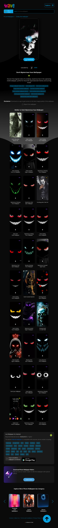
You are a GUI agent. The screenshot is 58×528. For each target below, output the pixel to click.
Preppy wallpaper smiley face (17, 86)
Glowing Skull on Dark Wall (42, 329)
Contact (11, 518)
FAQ (43, 518)
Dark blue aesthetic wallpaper (37, 88)
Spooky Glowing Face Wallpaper (29, 266)
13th (33, 68)
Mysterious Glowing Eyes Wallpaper (42, 392)
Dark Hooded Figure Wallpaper (29, 171)
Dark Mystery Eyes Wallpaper (29, 392)
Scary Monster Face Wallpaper (42, 360)
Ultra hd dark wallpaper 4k (37, 94)
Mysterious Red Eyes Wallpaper (29, 203)
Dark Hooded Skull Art (29, 297)
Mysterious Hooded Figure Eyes (42, 266)
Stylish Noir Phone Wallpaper (15, 423)
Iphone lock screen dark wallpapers (29, 96)
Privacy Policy (36, 518)
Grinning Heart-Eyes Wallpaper (42, 297)
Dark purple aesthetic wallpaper (22, 94)
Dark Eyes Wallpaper (15, 391)
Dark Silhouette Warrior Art (15, 139)
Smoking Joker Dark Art (42, 202)
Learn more (29, 479)
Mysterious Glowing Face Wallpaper (15, 203)
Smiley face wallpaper (22, 16)
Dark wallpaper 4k (30, 86)
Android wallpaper (17, 439)
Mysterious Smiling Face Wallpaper (29, 234)
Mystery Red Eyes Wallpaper (29, 360)
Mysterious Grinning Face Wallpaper (42, 171)
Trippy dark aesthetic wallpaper (21, 88)
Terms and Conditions (26, 518)
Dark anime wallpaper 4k (42, 86)
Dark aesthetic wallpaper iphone (20, 91)
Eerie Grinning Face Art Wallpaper (15, 171)
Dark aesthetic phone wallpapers (37, 91)
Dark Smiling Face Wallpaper (42, 139)
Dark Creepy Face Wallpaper (29, 139)
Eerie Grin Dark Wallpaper (15, 234)
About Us (16, 518)
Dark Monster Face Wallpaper (42, 423)
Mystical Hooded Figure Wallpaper (29, 329)
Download (29, 60)
